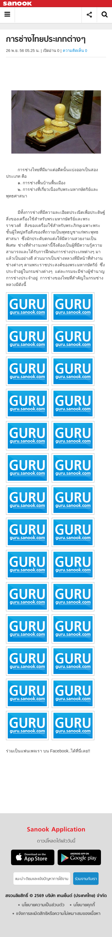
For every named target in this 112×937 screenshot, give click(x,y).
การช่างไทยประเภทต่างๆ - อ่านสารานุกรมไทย (50, 15)
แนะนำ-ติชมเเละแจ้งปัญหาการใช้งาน (41, 879)
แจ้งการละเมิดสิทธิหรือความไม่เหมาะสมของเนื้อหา (58, 913)
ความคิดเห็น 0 (75, 50)
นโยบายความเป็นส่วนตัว (43, 905)
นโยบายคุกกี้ (84, 905)
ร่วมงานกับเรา (86, 879)
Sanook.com (18, 3)
